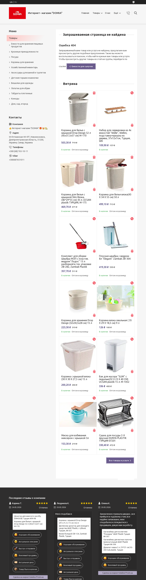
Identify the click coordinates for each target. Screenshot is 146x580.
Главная (85, 13)
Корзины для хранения (22, 62)
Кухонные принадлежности (24, 52)
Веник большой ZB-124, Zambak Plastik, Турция (73, 535)
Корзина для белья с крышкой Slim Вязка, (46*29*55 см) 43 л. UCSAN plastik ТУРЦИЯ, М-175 (76, 198)
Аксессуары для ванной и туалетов (28, 72)
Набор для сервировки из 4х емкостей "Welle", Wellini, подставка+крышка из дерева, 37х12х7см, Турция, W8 (115, 135)
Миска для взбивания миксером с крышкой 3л (75, 436)
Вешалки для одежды (22, 83)
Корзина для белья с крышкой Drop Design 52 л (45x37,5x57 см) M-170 (76, 133)
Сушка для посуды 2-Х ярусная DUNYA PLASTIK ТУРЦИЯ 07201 (112, 438)
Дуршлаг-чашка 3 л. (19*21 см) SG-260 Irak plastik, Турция (118, 548)
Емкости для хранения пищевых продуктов (27, 45)
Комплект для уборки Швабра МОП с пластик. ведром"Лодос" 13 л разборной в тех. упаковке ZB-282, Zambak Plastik (76, 261)
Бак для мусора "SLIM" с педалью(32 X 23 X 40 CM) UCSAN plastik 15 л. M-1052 (114, 379)
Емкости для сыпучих (82, 66)
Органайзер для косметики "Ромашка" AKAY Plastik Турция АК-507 (116, 534)
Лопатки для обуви (20, 88)
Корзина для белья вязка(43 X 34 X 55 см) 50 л (115, 195)
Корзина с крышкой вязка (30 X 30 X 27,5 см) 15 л (76, 377)
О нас (107, 13)
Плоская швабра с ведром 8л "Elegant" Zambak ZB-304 (115, 257)
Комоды (15, 98)
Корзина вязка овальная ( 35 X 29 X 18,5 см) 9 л (115, 321)
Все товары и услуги (119, 460)
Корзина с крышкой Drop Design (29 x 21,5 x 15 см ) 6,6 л (73, 521)
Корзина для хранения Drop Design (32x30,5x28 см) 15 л (77, 321)
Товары (96, 13)
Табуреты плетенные (21, 93)
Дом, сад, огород (19, 104)
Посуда (14, 57)
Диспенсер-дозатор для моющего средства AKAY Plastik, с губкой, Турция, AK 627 (74, 528)
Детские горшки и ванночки (24, 78)
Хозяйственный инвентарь (24, 67)
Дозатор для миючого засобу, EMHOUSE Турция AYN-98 (27, 517)
